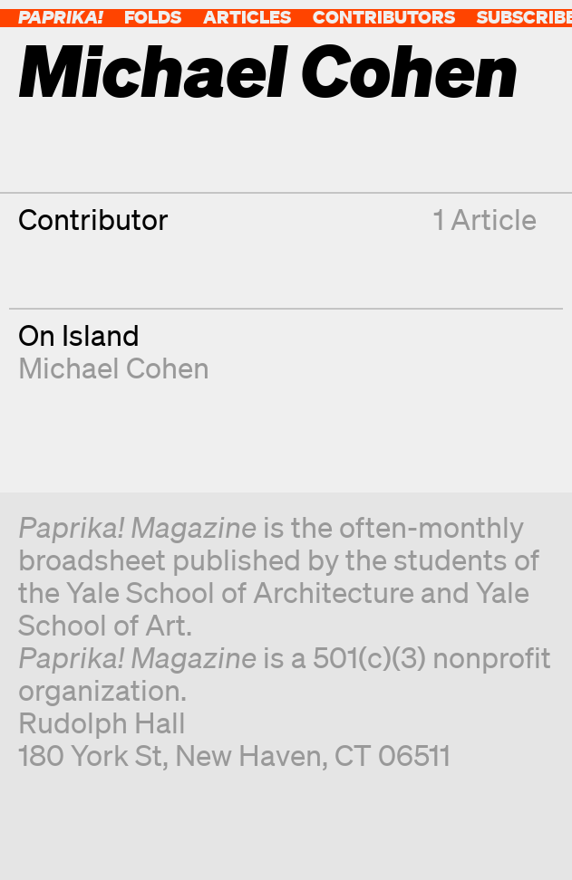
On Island (79, 334)
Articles (247, 17)
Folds (152, 17)
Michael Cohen (113, 367)
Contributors (384, 17)
